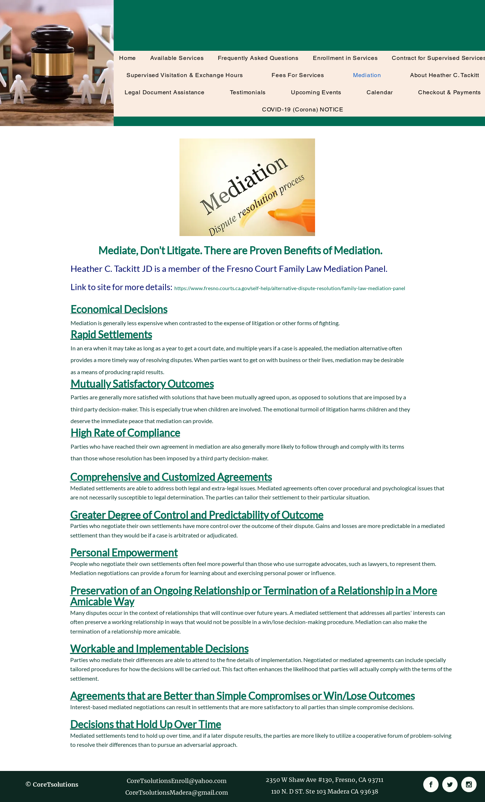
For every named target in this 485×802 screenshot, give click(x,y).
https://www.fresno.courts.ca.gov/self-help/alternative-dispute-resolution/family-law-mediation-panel (289, 288)
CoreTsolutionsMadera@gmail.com (176, 792)
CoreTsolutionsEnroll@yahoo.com (177, 780)
